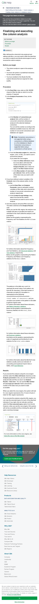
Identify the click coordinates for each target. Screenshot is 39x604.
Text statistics (10, 253)
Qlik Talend (7, 501)
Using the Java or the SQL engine (14, 435)
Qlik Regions (8, 548)
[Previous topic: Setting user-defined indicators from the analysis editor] (10, 465)
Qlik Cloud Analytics (10, 513)
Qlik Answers (8, 515)
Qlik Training (8, 482)
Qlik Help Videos (9, 478)
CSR (5, 561)
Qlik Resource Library (10, 490)
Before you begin (10, 41)
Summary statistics (15, 335)
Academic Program (10, 566)
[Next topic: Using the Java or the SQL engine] (29, 465)
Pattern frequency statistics (17, 306)
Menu (36, 3)
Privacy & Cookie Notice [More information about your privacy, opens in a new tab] (14, 594)
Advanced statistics (27, 251)
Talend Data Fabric (10, 506)
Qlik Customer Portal (10, 487)
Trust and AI (7, 536)
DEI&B (6, 563)
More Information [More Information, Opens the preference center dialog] (19, 602)
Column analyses (28, 10)
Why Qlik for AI (8, 538)
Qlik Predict (7, 518)
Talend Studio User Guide (12, 8)
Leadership (7, 559)
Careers (6, 571)
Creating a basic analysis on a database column (18, 12)
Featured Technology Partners (13, 543)
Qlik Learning (8, 485)
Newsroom (7, 573)
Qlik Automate (8, 520)
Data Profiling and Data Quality (14, 10)
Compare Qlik (8, 541)
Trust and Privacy (9, 533)
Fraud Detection (18, 365)
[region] (19, 594)
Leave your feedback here (13, 458)
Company (7, 556)
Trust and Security (9, 531)
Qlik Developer (8, 480)
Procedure (8, 43)
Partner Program (9, 568)
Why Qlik (7, 528)
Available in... (8, 50)
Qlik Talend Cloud (9, 503)
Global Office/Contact (10, 576)
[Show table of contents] (3, 7)
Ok (19, 598)
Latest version (31, 24)
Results (7, 46)
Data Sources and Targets (12, 545)
